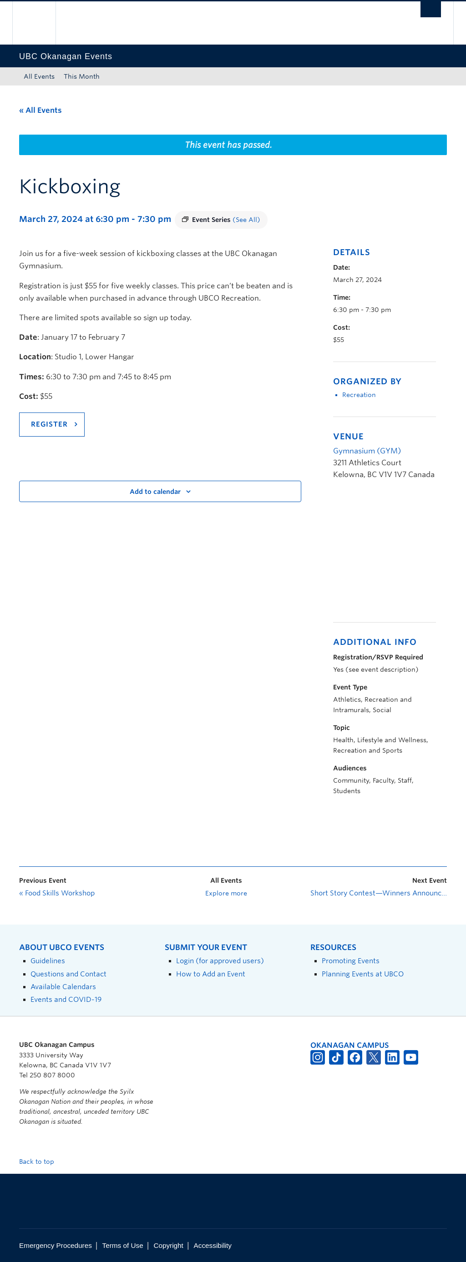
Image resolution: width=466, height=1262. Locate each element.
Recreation (359, 394)
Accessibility (213, 1245)
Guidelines (47, 961)
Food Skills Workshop (57, 893)
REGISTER (49, 424)
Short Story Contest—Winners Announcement (378, 893)
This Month (82, 76)
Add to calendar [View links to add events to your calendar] (155, 491)
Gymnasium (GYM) (367, 451)
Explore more (226, 893)
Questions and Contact (68, 974)
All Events (39, 76)
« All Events (40, 110)
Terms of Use (122, 1245)
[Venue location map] (381, 556)
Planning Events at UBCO (363, 974)
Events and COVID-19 (65, 999)
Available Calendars (63, 986)
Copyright (168, 1245)
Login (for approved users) (220, 961)
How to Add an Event (210, 974)
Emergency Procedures (55, 1245)
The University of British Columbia (40, 23)
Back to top (41, 1161)
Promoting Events (351, 961)
